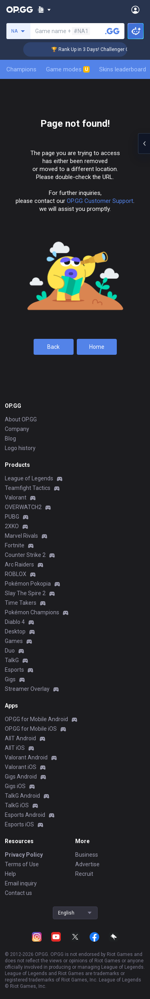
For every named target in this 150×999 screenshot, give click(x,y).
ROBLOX (15, 574)
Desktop (15, 631)
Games (14, 641)
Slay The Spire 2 (25, 593)
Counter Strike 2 (25, 555)
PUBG (12, 516)
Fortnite (14, 545)
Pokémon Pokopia (28, 583)
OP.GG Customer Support (100, 201)
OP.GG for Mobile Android (36, 719)
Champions (21, 69)
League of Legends (29, 478)
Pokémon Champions (32, 612)
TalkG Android (22, 796)
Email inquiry (21, 883)
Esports (14, 670)
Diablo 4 (15, 622)
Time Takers (20, 603)
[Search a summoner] (112, 31)
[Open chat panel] (144, 143)
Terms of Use (22, 864)
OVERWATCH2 (23, 507)
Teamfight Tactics (27, 488)
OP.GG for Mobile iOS (31, 729)
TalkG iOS (17, 805)
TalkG (12, 660)
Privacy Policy (24, 855)
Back (53, 347)
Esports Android (25, 815)
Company (17, 429)
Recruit (84, 874)
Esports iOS (19, 824)
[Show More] (44, 10)
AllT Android (20, 738)
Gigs (10, 679)
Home (96, 347)
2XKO (12, 526)
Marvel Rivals (21, 536)
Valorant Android (26, 757)
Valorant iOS (20, 767)
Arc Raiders (19, 564)
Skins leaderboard (122, 69)
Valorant (15, 497)
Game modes (68, 69)
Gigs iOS (15, 786)
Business (86, 855)
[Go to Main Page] (19, 9)
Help (10, 874)
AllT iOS (15, 748)
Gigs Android (21, 776)
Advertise (87, 864)
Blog (10, 438)
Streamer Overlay (27, 689)
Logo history (20, 448)
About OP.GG (21, 419)
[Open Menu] (135, 10)
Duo (10, 650)
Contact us (18, 893)
